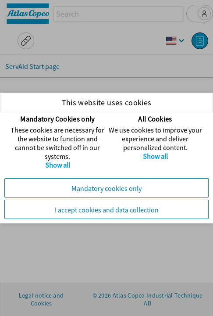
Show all (57, 165)
